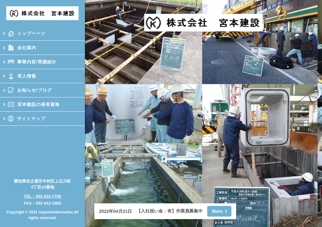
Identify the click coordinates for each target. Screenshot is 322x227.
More (217, 211)
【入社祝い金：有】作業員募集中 (169, 210)
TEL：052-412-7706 (42, 196)
